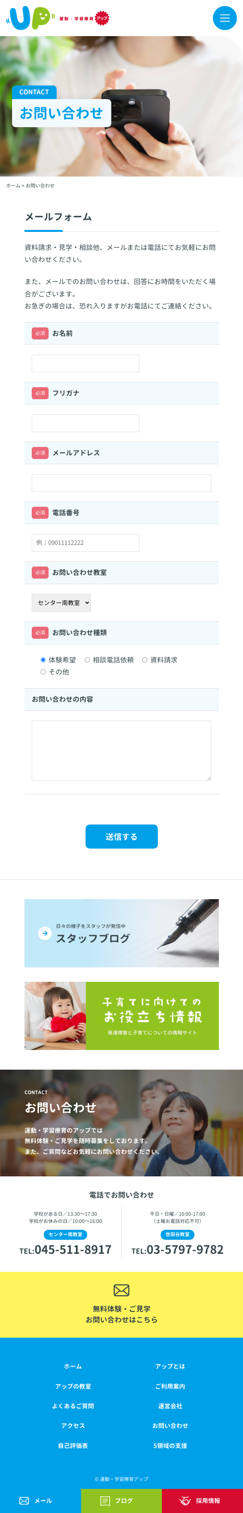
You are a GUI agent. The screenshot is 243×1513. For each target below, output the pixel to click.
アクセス (73, 1426)
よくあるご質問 (73, 1406)
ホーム (73, 1366)
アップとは (170, 1366)
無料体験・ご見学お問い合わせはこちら (122, 1314)
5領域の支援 (170, 1446)
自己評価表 (73, 1446)
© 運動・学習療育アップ (121, 1479)
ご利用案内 (170, 1386)
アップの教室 (73, 1386)
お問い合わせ (170, 1426)
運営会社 (170, 1406)
